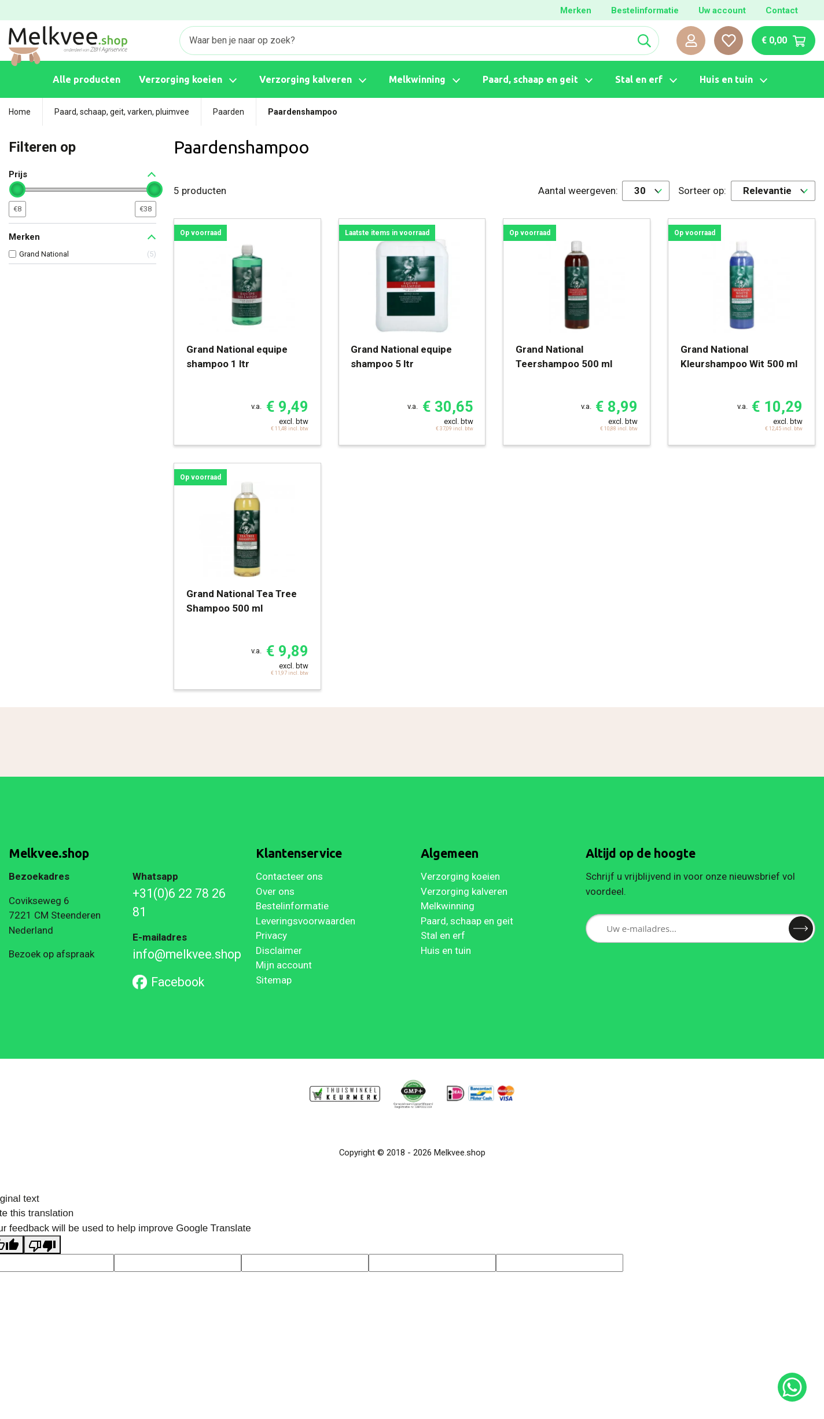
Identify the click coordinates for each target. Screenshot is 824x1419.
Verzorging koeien (460, 876)
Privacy (271, 935)
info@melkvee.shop (186, 954)
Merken (575, 10)
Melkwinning (447, 906)
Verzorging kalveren (464, 891)
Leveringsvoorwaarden (305, 921)
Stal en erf (443, 935)
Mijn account (284, 965)
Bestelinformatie (645, 10)
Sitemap (274, 980)
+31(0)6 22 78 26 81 (179, 902)
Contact (782, 10)
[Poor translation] (42, 1244)
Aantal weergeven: (578, 190)
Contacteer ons (289, 876)
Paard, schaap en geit (467, 921)
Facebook (169, 982)
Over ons (275, 891)
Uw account (722, 10)
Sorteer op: (702, 190)
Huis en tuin (446, 950)
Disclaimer (279, 950)
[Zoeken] (405, 40)
